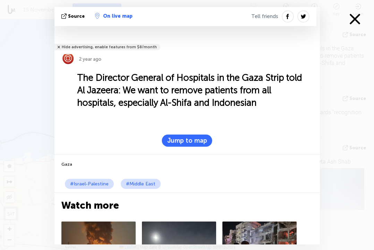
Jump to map (187, 140)
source (74, 16)
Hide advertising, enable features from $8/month (109, 47)
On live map (114, 16)
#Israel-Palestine (89, 184)
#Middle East (140, 184)
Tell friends (264, 16)
